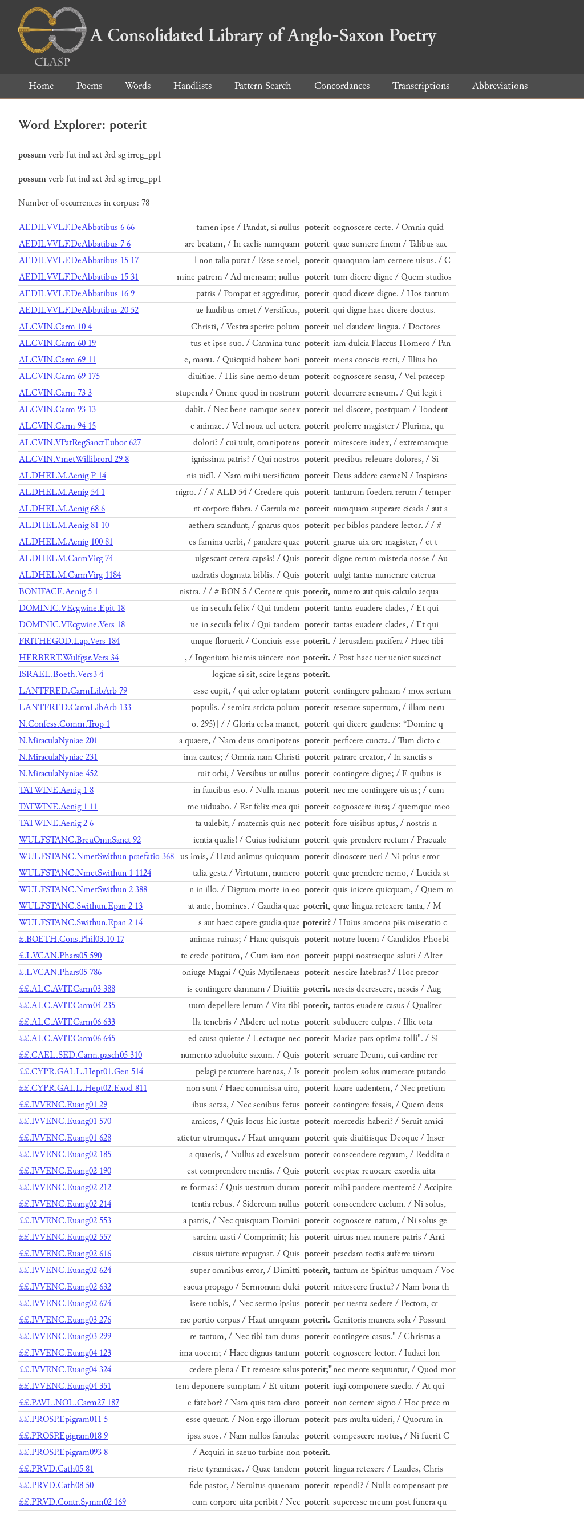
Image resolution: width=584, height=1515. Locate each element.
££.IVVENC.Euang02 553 (65, 1220)
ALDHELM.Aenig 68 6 (62, 508)
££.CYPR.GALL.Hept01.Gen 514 (81, 1071)
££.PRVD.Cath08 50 (56, 1485)
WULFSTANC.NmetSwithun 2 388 (83, 889)
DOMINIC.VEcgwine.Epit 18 (72, 608)
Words (138, 86)
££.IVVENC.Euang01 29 (63, 1104)
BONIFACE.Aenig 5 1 (58, 591)
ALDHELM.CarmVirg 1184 (70, 575)
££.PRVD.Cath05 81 (56, 1469)
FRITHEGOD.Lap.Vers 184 (69, 641)
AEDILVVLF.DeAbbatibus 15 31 (79, 277)
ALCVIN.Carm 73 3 (55, 393)
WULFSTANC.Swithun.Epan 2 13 (81, 906)
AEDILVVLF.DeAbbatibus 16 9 (77, 293)
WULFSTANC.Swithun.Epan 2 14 (81, 922)
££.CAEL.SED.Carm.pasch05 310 (80, 1055)
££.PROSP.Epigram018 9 (63, 1436)
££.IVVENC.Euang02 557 (65, 1237)
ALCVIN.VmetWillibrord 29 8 (74, 459)
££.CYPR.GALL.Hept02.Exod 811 (83, 1088)
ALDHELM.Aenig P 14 (62, 475)
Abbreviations (500, 86)
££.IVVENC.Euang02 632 (65, 1287)
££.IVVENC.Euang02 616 (65, 1253)
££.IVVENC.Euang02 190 (65, 1171)
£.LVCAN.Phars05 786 (60, 972)
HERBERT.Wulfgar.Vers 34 (69, 657)
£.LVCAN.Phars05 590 (60, 955)
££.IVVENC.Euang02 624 (65, 1270)
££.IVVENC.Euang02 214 (65, 1204)
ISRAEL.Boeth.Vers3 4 (61, 674)
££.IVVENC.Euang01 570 (65, 1121)
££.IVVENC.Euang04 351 (65, 1386)
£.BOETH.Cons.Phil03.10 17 (71, 939)
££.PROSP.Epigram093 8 (63, 1452)
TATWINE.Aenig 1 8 (56, 790)
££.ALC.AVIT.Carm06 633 (67, 1022)
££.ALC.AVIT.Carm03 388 (67, 989)
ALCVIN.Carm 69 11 (57, 359)
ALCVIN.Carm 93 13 (57, 409)
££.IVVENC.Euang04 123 (65, 1353)
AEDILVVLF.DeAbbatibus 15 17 (79, 260)
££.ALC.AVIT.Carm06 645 (67, 1038)
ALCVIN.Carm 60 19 (57, 343)
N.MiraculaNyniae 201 (58, 740)
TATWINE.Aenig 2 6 (56, 823)
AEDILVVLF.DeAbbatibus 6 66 (77, 227)
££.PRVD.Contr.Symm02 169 (72, 1502)
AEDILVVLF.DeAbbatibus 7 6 (75, 244)
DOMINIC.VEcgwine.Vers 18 (72, 624)
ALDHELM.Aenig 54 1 (62, 492)
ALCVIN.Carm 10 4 (55, 326)
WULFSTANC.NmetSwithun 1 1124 (85, 873)
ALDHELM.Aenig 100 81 (66, 542)
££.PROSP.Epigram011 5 (63, 1419)
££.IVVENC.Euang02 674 (65, 1303)
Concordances (342, 86)
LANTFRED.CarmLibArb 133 (75, 707)
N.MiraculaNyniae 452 (58, 773)
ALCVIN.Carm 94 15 (57, 426)
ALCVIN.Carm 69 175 (59, 376)
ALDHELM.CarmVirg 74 (66, 558)
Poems (89, 86)
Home (41, 86)
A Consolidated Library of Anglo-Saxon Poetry (227, 35)
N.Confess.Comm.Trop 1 (64, 724)
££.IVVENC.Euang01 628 (65, 1138)
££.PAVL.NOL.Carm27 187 (69, 1402)
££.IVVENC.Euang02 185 (65, 1154)
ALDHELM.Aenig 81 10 (64, 525)
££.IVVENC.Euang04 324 (65, 1369)
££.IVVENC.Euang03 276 (65, 1320)
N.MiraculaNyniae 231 (58, 757)
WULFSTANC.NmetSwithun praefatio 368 (96, 856)
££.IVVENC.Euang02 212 (65, 1187)
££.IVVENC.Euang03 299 (65, 1336)
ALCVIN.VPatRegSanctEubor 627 (80, 442)
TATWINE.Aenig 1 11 (58, 806)
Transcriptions (420, 86)
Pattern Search (262, 86)
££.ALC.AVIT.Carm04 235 (67, 1005)
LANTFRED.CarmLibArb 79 (73, 691)
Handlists (192, 86)
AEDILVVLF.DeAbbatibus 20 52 (79, 310)
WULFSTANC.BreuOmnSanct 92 (80, 840)
